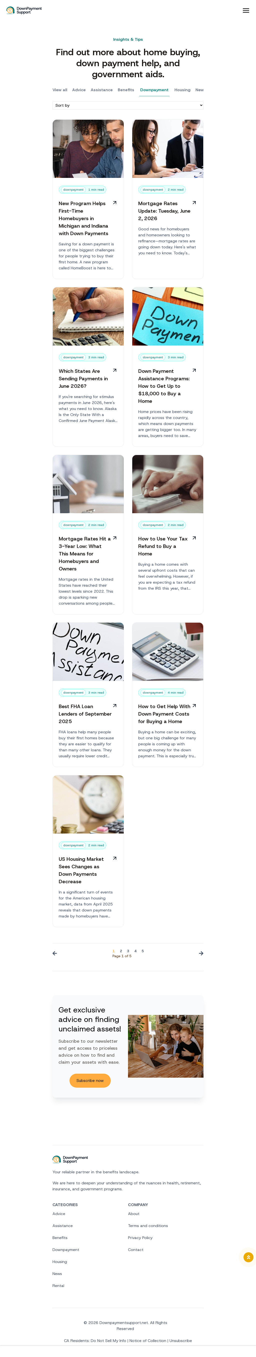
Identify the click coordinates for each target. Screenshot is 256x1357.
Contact (136, 1251)
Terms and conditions (148, 1227)
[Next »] (200, 955)
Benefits (126, 91)
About (134, 1215)
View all (59, 91)
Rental (58, 1287)
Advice (79, 91)
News (201, 91)
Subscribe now (90, 1081)
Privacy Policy (140, 1239)
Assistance (102, 91)
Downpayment (154, 91)
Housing (182, 91)
